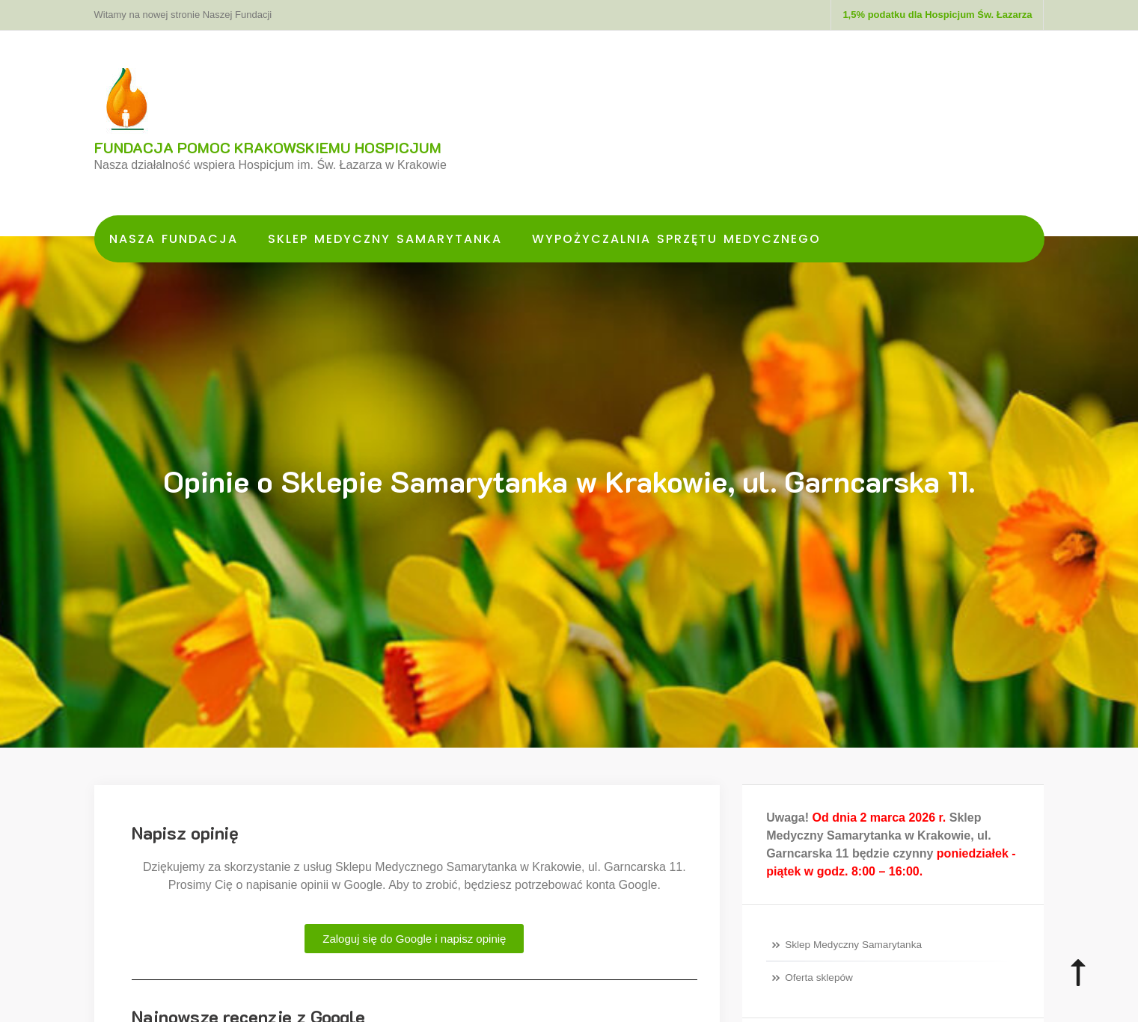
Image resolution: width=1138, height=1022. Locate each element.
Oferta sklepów (819, 977)
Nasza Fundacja (173, 238)
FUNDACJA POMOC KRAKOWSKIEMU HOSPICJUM (267, 147)
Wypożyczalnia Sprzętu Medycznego (676, 238)
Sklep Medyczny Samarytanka (385, 238)
